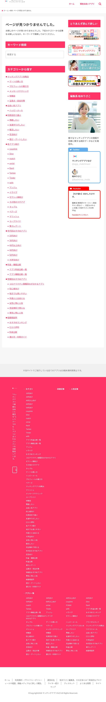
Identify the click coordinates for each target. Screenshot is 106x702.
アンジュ (13, 187)
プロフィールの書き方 (19, 86)
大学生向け (14, 259)
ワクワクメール (92, 629)
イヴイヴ (13, 192)
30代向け (13, 240)
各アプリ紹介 (13, 144)
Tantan (12, 173)
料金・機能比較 (14, 264)
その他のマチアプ (17, 201)
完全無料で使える (17, 308)
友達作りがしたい (17, 124)
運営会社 (51, 680)
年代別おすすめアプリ (17, 230)
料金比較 (13, 332)
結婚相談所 (12, 317)
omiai (11, 163)
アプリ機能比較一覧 (18, 274)
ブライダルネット (92, 622)
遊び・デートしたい (18, 139)
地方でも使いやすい (18, 293)
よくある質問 (85, 683)
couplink (13, 148)
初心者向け (14, 288)
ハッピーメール (16, 110)
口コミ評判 (14, 327)
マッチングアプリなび (52, 693)
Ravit (11, 168)
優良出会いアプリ (87, 3)
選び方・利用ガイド (18, 336)
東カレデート (15, 226)
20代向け (13, 235)
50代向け (13, 255)
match (12, 158)
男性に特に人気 (16, 312)
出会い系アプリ (14, 105)
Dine (11, 153)
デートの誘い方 (16, 81)
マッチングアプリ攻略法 (18, 76)
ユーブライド (15, 221)
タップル (13, 206)
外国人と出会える (17, 298)
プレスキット (69, 683)
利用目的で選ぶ (14, 115)
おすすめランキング (18, 322)
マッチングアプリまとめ (75, 625)
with (11, 182)
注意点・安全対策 (17, 100)
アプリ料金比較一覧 (18, 269)
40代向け (13, 250)
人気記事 (74, 389)
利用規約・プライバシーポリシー (28, 680)
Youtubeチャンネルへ (80, 215)
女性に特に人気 (16, 303)
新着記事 (60, 389)
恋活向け (13, 134)
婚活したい (14, 129)
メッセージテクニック (19, 91)
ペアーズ (13, 211)
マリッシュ (14, 216)
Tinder (12, 177)
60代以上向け (51, 601)
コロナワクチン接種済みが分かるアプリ (26, 283)
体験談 (12, 95)
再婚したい (14, 120)
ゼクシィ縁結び (16, 197)
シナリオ (49, 616)
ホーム (71, 3)
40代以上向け (15, 245)
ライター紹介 (53, 683)
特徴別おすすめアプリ (17, 279)
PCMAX (68, 605)
